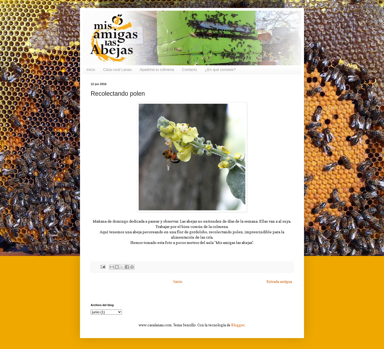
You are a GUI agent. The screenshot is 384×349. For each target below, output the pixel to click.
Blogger (238, 325)
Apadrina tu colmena (157, 69)
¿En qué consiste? (220, 69)
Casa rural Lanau (117, 69)
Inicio (90, 69)
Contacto (189, 69)
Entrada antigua (279, 281)
